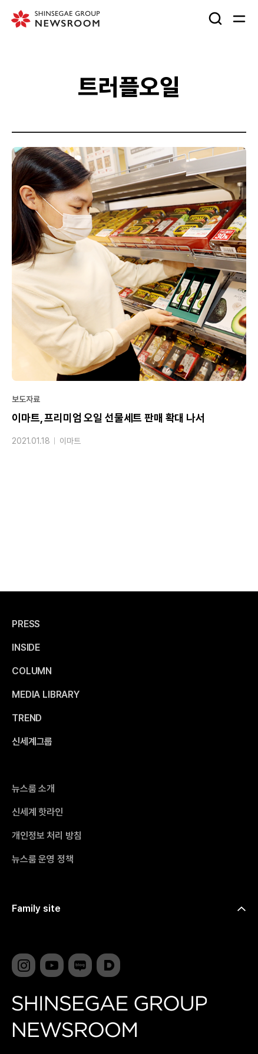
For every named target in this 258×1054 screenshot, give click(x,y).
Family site (36, 908)
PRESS (26, 624)
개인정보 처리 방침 (46, 836)
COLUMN (32, 671)
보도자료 (25, 399)
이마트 (70, 441)
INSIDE (26, 648)
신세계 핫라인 (37, 812)
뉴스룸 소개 (33, 789)
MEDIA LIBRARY (46, 695)
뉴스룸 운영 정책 (43, 859)
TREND (27, 718)
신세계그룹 (32, 742)
